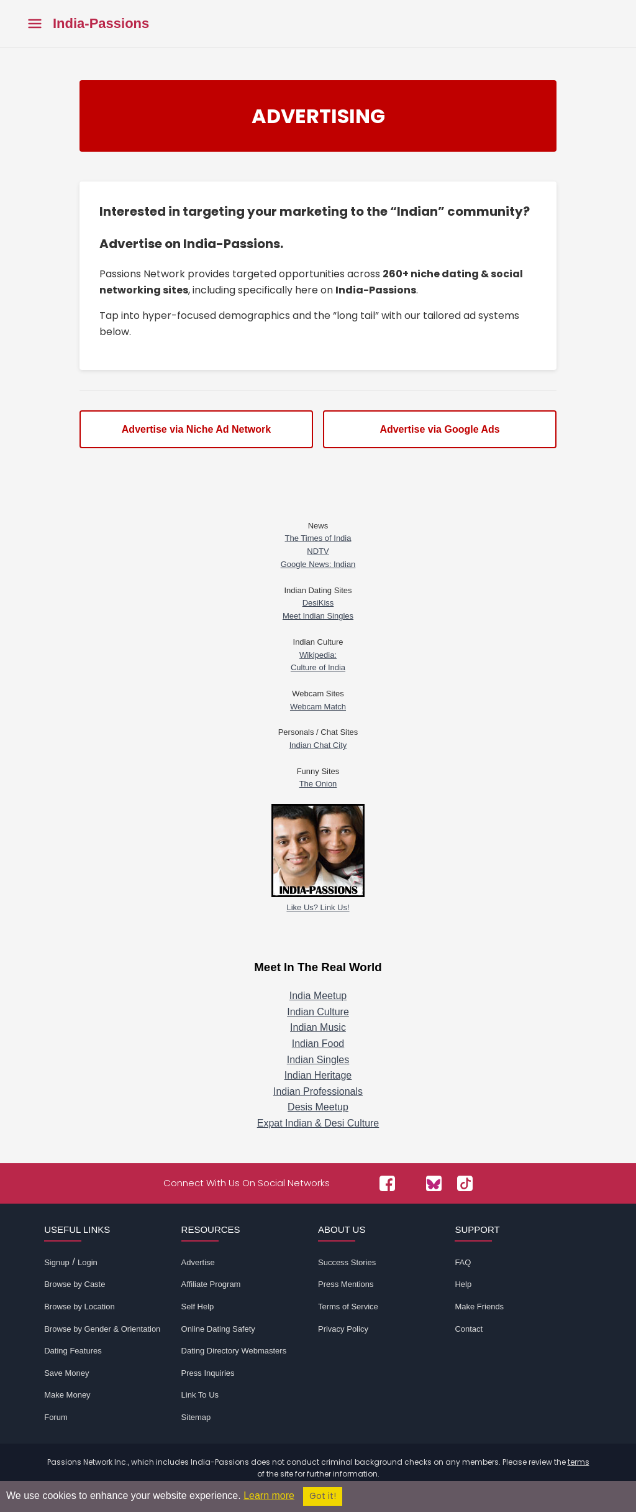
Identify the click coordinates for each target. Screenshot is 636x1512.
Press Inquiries (208, 1373)
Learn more (268, 1495)
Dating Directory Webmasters (234, 1350)
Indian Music (318, 1027)
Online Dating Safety (218, 1329)
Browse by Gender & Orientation (102, 1329)
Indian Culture (318, 1012)
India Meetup (318, 995)
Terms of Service (348, 1306)
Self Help (197, 1306)
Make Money (67, 1394)
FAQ (463, 1262)
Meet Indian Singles (318, 615)
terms (578, 1462)
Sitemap (196, 1417)
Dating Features (73, 1350)
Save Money (66, 1373)
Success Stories (347, 1262)
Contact (469, 1329)
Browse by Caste (74, 1284)
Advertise (198, 1262)
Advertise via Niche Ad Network (196, 429)
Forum (56, 1417)
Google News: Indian (318, 564)
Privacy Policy (343, 1329)
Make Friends (479, 1306)
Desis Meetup (318, 1107)
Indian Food (318, 1043)
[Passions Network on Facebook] (387, 1183)
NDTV (318, 551)
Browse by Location (79, 1306)
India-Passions (101, 23)
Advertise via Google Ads (439, 429)
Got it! (322, 1496)
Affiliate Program (211, 1284)
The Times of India (318, 538)
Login (88, 1262)
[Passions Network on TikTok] (465, 1183)
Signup (56, 1262)
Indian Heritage (318, 1075)
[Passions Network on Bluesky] (434, 1183)
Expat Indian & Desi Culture (318, 1123)
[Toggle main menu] (35, 24)
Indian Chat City (318, 745)
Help (463, 1284)
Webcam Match (318, 706)
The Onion (318, 783)
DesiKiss (318, 602)
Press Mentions (346, 1284)
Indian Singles (318, 1059)
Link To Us (200, 1394)
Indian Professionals (318, 1091)
